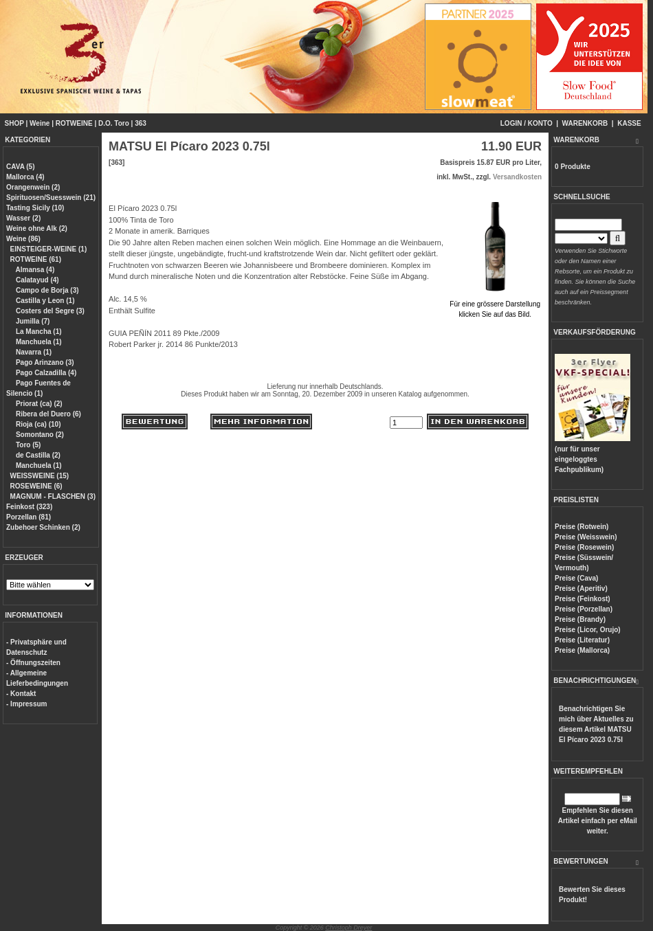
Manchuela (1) (37, 342)
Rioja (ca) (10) (37, 424)
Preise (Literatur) (582, 640)
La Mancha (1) (37, 331)
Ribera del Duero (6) (47, 414)
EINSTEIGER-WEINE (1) (48, 249)
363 (140, 123)
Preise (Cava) (576, 578)
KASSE (629, 123)
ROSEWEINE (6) (36, 486)
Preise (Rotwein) (581, 526)
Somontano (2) (39, 434)
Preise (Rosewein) (584, 547)
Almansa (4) (34, 269)
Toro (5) (27, 445)
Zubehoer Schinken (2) (43, 527)
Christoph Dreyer (348, 927)
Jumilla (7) (31, 321)
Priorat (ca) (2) (38, 403)
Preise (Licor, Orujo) (588, 629)
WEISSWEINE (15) (39, 476)
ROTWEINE (74, 123)
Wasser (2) (23, 218)
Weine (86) (23, 239)
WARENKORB (585, 123)
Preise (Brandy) (580, 619)
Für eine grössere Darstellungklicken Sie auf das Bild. (495, 304)
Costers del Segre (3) (49, 311)
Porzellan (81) (28, 517)
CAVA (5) (20, 166)
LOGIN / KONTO (526, 123)
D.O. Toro (113, 123)
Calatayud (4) (36, 280)
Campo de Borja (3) (46, 290)
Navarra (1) (33, 352)
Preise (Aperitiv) (581, 588)
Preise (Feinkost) (582, 599)
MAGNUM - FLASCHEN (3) (53, 496)
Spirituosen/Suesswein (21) (51, 197)
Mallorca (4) (25, 177)
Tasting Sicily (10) (35, 208)
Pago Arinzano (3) (44, 362)
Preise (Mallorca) (582, 650)
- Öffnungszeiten (33, 662)
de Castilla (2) (37, 455)
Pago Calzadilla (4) (45, 373)
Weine (39, 123)
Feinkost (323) (29, 507)
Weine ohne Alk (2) (36, 228)
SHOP (14, 123)
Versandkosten (517, 177)
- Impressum (26, 704)
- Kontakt (21, 693)
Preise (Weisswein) (586, 537)
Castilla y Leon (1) (44, 300)
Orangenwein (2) (33, 187)
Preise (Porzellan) (583, 609)
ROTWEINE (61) (35, 259)
